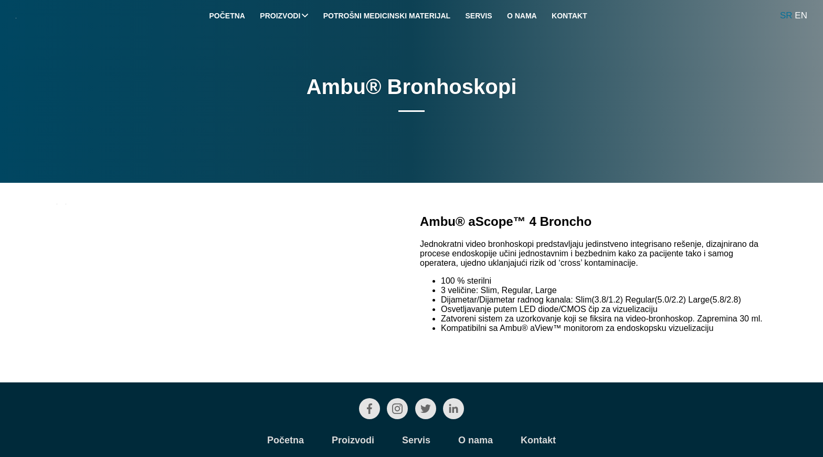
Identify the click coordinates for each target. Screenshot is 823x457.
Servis (478, 16)
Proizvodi (284, 16)
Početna (227, 16)
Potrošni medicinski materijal (386, 16)
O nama (522, 16)
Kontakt (569, 16)
